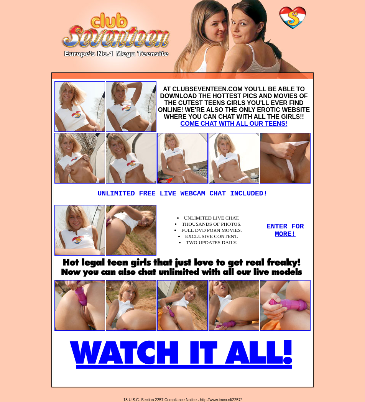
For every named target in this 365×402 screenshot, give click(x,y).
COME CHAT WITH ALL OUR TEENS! (234, 123)
